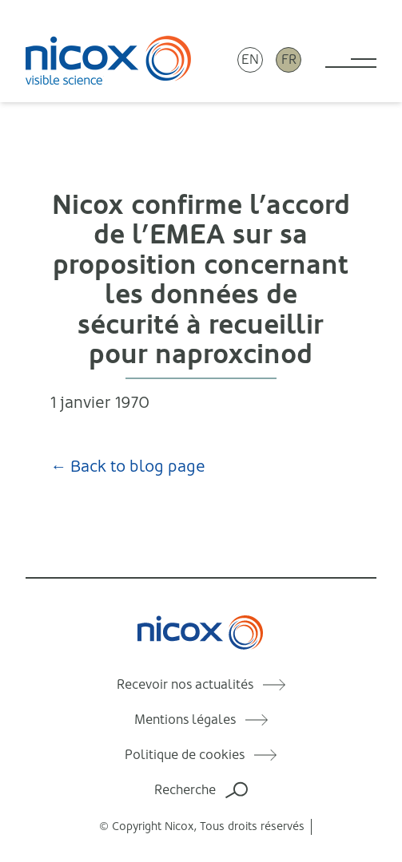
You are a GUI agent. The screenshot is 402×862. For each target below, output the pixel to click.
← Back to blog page (127, 466)
